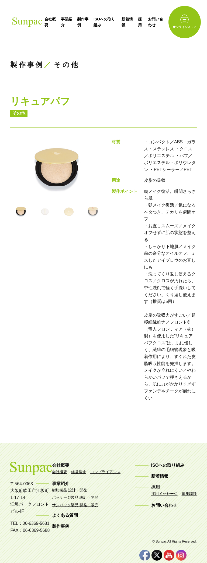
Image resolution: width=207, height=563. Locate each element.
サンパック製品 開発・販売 (75, 505)
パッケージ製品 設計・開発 (75, 497)
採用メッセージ (164, 493)
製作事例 (85, 22)
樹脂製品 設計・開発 (69, 490)
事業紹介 (69, 22)
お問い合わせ (159, 22)
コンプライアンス (105, 472)
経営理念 (78, 472)
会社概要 (52, 22)
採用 (144, 22)
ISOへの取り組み (107, 22)
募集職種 (189, 493)
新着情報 (130, 22)
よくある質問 (65, 515)
